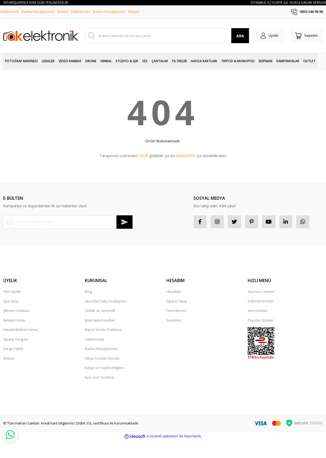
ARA (239, 35)
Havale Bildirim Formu (20, 330)
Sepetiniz (174, 320)
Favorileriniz (176, 311)
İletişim (62, 11)
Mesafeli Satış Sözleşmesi (106, 301)
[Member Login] (268, 35)
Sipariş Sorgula (15, 339)
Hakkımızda (9, 11)
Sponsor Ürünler (261, 292)
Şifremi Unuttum (16, 311)
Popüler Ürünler (261, 320)
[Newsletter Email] (68, 222)
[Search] (166, 35)
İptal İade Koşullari (100, 320)
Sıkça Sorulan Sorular (102, 358)
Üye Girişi (11, 301)
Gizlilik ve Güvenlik (100, 311)
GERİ (143, 155)
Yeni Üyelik (12, 292)
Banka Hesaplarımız (38, 11)
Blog (88, 292)
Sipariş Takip (176, 301)
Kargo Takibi (13, 349)
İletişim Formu (14, 320)
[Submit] (124, 222)
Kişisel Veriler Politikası (103, 330)
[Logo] (40, 35)
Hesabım (173, 292)
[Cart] (306, 35)
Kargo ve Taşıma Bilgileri (104, 368)
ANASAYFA (185, 155)
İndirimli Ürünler (261, 301)
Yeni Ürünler (258, 311)
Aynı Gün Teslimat (99, 377)
